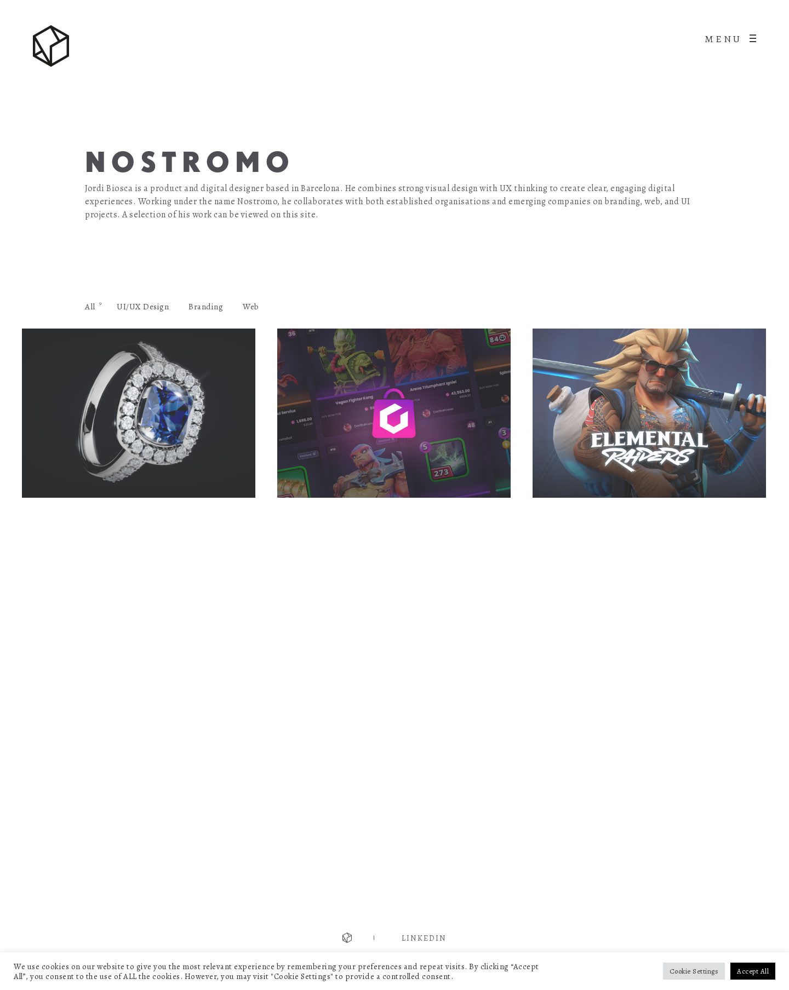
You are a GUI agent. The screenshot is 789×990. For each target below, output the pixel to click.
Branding (205, 306)
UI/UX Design (143, 306)
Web (251, 306)
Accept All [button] (753, 971)
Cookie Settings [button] (694, 971)
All (90, 306)
